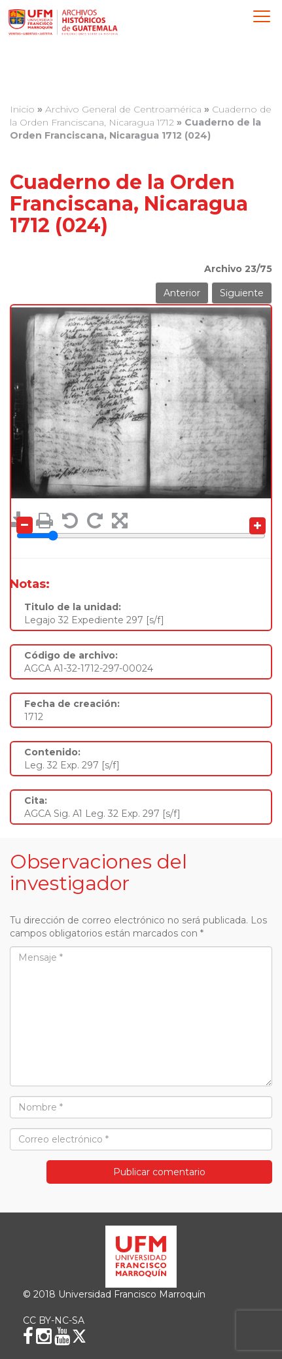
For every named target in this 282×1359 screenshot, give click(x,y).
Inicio (22, 109)
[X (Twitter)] (79, 1336)
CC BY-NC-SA (53, 1320)
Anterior (182, 293)
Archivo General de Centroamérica (123, 109)
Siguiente (242, 293)
